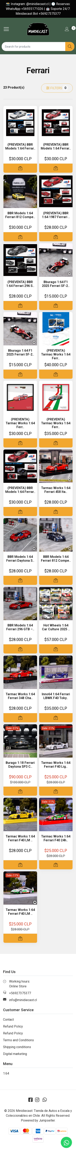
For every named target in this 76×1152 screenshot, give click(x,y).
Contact (8, 1019)
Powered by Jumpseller (38, 1120)
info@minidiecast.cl (23, 1000)
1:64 (6, 1073)
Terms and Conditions (18, 1040)
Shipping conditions (17, 1047)
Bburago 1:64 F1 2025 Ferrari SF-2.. (56, 284)
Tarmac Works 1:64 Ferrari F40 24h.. (55, 838)
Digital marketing (15, 1054)
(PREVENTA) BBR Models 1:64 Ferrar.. (20, 146)
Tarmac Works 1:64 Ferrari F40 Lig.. (55, 764)
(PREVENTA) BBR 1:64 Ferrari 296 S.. (20, 284)
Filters (56, 88)
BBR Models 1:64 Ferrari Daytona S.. (20, 558)
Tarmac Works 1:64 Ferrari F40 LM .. (20, 838)
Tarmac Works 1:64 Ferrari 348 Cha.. (20, 696)
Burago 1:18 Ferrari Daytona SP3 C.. (20, 764)
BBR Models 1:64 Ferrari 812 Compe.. (20, 215)
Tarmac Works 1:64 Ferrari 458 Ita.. (55, 490)
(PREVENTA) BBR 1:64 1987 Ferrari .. (56, 215)
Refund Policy (13, 1026)
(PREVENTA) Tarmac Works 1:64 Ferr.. (55, 354)
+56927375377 (20, 993)
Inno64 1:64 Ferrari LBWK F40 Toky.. (56, 696)
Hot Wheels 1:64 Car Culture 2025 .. (56, 627)
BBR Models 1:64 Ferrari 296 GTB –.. (20, 627)
